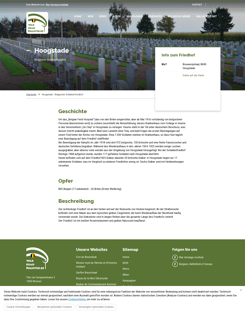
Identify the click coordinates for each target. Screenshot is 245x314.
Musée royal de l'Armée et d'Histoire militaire (96, 264)
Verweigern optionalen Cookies (96, 306)
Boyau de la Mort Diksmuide (92, 278)
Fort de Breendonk (86, 257)
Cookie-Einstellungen (18, 306)
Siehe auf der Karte (193, 75)
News (102, 16)
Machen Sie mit (207, 16)
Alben (116, 16)
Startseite (31, 94)
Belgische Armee (179, 16)
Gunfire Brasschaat (86, 272)
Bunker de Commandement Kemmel (96, 284)
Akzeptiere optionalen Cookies (54, 306)
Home (78, 16)
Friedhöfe (155, 16)
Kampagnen (134, 16)
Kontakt (197, 4)
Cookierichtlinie (77, 299)
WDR (90, 16)
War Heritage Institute (57, 4)
